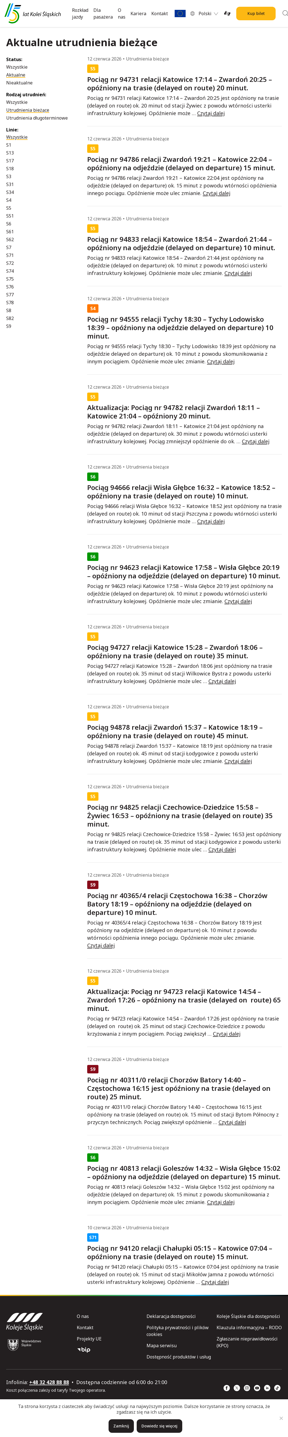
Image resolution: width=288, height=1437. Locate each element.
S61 (10, 232)
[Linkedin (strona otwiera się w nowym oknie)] (267, 1388)
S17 (10, 161)
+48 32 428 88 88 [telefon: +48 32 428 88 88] (49, 1382)
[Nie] (281, 1418)
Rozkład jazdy (80, 13)
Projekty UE (89, 1339)
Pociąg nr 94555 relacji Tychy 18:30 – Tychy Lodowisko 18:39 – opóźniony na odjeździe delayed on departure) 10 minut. (180, 327)
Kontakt (159, 13)
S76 (10, 287)
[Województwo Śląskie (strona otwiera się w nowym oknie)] (24, 1345)
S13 (10, 153)
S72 (10, 263)
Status (13, 59)
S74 (10, 271)
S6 (8, 224)
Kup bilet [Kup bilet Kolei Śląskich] (256, 13)
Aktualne (15, 75)
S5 (8, 208)
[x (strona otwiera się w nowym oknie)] (236, 1388)
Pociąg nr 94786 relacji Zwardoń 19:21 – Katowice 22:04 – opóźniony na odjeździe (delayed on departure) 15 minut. (181, 163)
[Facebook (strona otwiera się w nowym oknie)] (226, 1388)
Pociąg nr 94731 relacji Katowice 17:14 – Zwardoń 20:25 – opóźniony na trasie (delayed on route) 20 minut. (179, 83)
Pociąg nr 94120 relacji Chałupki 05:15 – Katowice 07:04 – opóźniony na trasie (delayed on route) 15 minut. (179, 1252)
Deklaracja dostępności (171, 1316)
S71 (10, 255)
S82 (10, 318)
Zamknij (121, 1426)
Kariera (138, 13)
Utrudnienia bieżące (27, 110)
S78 (10, 302)
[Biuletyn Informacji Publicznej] (109, 1350)
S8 (8, 310)
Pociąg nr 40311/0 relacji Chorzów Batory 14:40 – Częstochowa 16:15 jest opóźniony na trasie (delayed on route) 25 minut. (179, 1088)
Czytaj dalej (211, 113)
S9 (8, 326)
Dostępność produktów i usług (179, 1357)
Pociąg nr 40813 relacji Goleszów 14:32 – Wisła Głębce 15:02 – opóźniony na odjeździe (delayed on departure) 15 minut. (183, 1172)
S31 (10, 184)
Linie (11, 130)
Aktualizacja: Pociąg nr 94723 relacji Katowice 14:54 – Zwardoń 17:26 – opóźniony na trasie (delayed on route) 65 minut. (184, 1000)
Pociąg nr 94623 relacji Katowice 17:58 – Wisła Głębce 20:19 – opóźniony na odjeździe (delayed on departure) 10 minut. (183, 571)
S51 (10, 216)
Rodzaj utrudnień (25, 94)
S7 (8, 247)
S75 (10, 279)
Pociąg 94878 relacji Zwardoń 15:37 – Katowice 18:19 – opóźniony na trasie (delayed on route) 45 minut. (175, 731)
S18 (10, 168)
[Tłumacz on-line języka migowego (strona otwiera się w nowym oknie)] (227, 13)
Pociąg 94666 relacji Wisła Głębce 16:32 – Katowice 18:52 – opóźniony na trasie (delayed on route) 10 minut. (181, 491)
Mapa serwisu (162, 1345)
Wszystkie (17, 67)
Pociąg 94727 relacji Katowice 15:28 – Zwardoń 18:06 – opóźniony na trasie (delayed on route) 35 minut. (175, 651)
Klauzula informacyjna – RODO (249, 1327)
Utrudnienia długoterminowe (37, 118)
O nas (121, 13)
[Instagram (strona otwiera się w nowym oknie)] (246, 1388)
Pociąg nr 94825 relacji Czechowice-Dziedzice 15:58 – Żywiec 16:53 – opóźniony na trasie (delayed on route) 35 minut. (180, 815)
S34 (10, 192)
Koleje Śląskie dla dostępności (248, 1316)
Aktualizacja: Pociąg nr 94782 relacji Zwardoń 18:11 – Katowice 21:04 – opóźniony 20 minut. (173, 411)
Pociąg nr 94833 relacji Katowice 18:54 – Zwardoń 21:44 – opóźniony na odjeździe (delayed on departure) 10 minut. (181, 243)
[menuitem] (208, 13)
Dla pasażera (103, 13)
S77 (10, 295)
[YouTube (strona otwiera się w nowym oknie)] (257, 1388)
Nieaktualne (19, 83)
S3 (8, 176)
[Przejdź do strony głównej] (32, 13)
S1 (8, 145)
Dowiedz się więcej (159, 1426)
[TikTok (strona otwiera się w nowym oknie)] (277, 1388)
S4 (8, 200)
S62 (10, 239)
